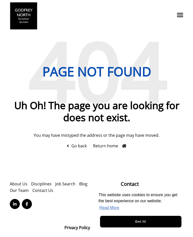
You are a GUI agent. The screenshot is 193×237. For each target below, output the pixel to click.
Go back (79, 146)
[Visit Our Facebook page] (27, 204)
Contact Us (42, 190)
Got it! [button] (141, 221)
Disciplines (41, 184)
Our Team (19, 190)
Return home (105, 146)
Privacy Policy (77, 227)
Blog (83, 184)
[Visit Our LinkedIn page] (15, 204)
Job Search (65, 184)
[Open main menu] (178, 15)
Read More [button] (109, 208)
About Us (18, 184)
